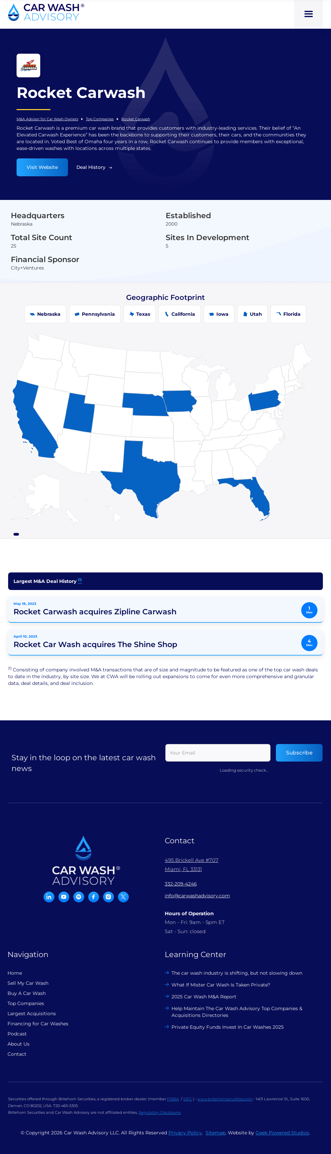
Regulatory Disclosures (160, 1116)
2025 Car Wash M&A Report (200, 997)
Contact (12, 1054)
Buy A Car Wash (22, 993)
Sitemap (216, 1137)
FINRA (173, 1103)
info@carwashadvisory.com (193, 896)
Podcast (13, 1034)
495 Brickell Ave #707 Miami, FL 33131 (187, 864)
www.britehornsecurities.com (225, 1103)
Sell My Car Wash (23, 983)
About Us (14, 1044)
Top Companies (100, 119)
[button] (308, 14)
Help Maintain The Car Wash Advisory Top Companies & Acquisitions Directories (233, 1011)
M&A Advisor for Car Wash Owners (47, 119)
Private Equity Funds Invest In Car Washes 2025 (224, 1027)
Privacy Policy (185, 1137)
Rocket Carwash (135, 119)
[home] (46, 12)
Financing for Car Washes (33, 1024)
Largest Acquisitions (27, 1013)
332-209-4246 (177, 884)
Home (10, 973)
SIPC (187, 1103)
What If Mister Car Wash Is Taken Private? (217, 985)
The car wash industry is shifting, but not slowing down (233, 973)
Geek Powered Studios (282, 1137)
